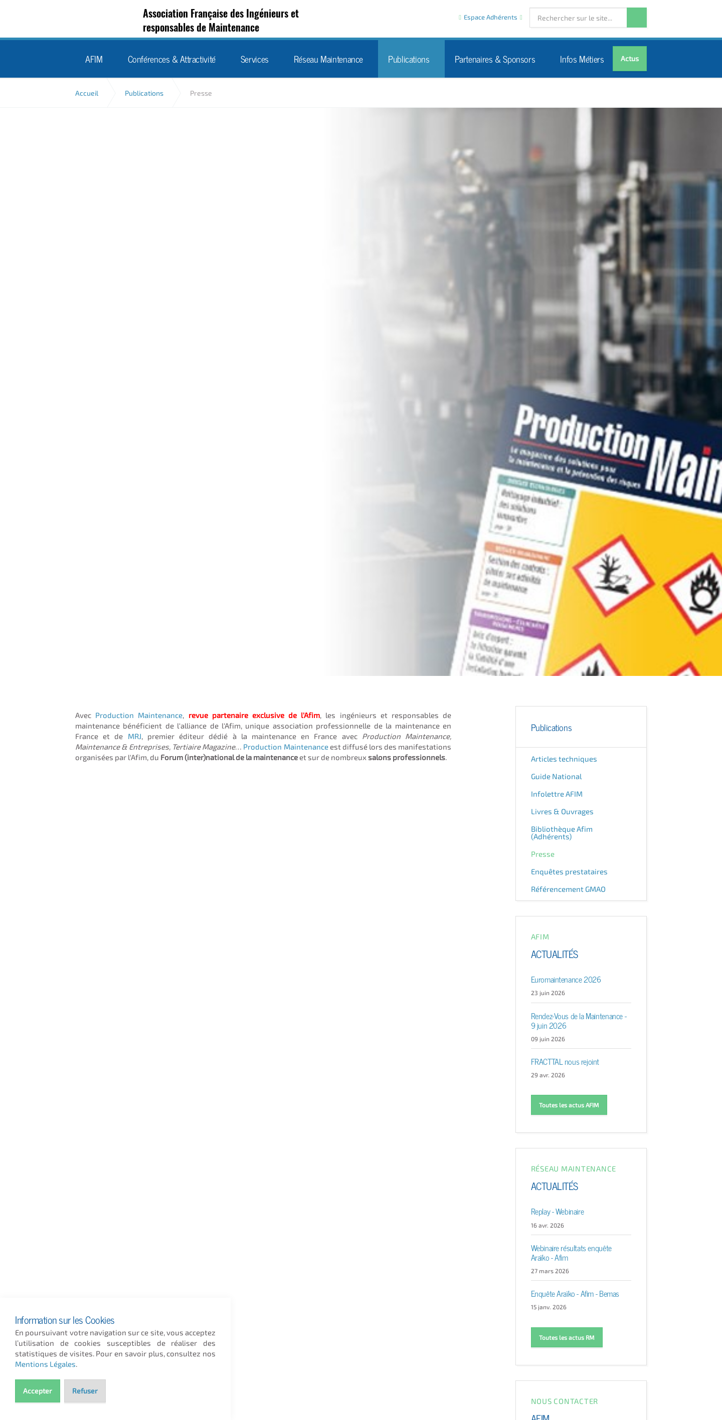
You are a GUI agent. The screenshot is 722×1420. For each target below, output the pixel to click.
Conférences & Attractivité (172, 58)
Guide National (556, 776)
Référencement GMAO (568, 888)
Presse (543, 853)
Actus (630, 58)
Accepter (37, 1390)
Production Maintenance (139, 715)
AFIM (116, 19)
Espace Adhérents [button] (490, 17)
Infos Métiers (582, 58)
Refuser (85, 1390)
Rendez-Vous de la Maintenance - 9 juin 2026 (579, 1020)
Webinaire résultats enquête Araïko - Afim (571, 1252)
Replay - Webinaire (557, 1211)
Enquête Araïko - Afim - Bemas (575, 1293)
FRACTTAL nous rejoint (565, 1061)
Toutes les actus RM (567, 1337)
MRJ (134, 736)
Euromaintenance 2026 (566, 979)
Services (255, 58)
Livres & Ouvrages (562, 811)
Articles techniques (564, 758)
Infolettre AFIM (557, 793)
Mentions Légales (45, 1363)
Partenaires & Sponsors (495, 58)
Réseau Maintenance (328, 58)
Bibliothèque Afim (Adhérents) (562, 832)
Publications (409, 58)
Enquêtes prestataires (569, 871)
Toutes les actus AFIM (569, 1104)
